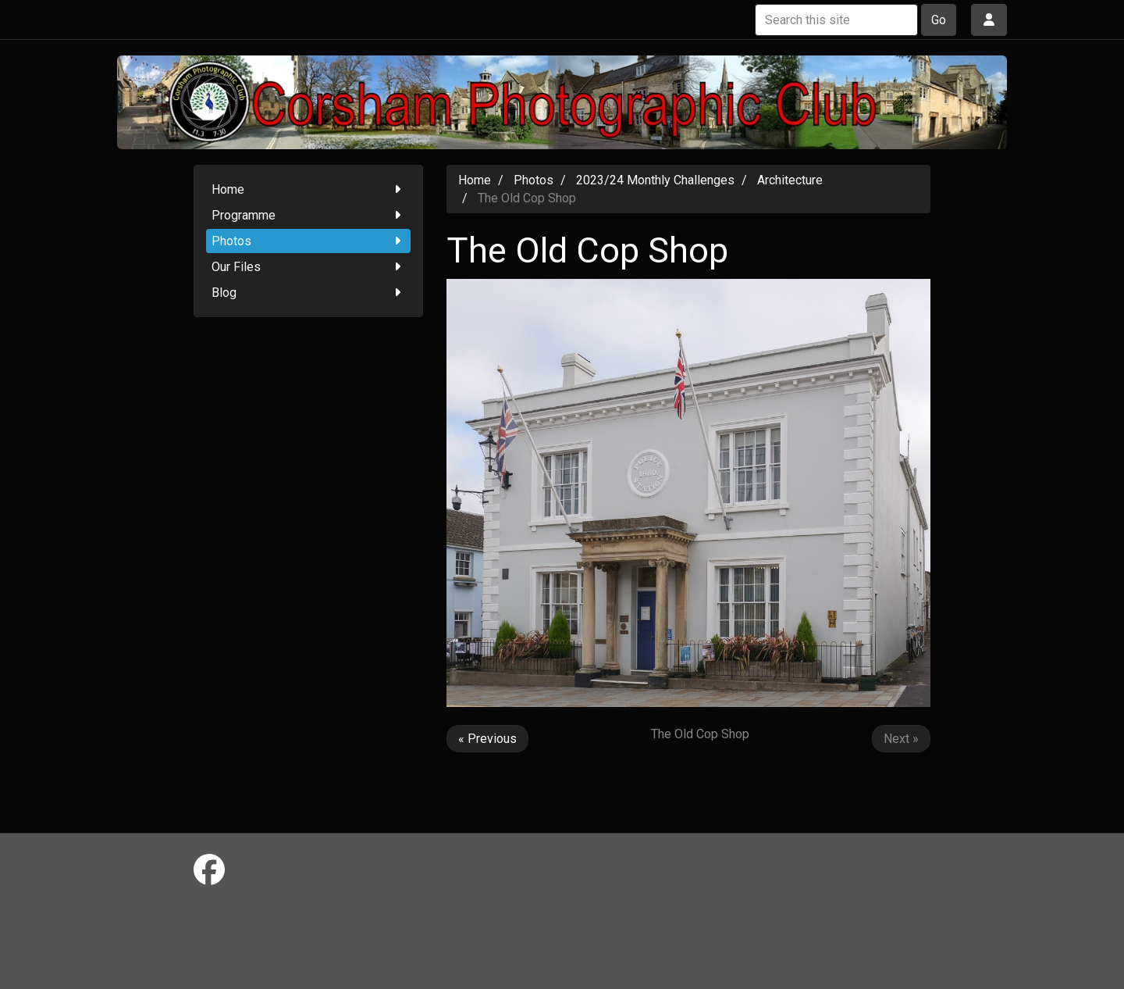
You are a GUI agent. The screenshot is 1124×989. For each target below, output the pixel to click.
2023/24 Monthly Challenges (655, 180)
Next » (901, 738)
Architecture (790, 180)
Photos (309, 241)
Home (309, 189)
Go (938, 19)
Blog (309, 293)
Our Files (309, 267)
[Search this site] (836, 20)
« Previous (487, 738)
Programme (309, 215)
